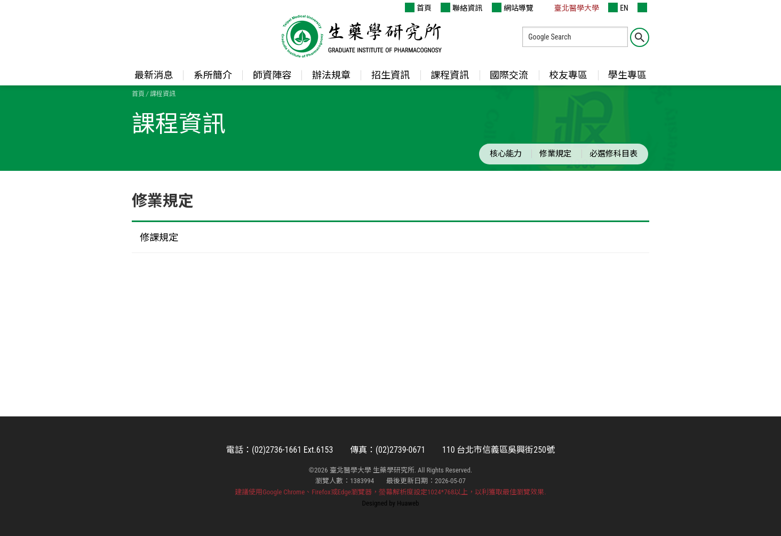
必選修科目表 (613, 154)
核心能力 (506, 154)
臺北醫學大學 (571, 7)
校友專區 (568, 75)
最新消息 (153, 75)
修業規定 (555, 154)
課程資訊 (450, 75)
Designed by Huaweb (390, 503)
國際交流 (509, 75)
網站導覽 (512, 7)
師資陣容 (272, 75)
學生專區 (627, 75)
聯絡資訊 (461, 7)
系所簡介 (213, 75)
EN (618, 7)
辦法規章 (331, 75)
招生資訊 (390, 75)
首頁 (418, 7)
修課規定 (159, 237)
